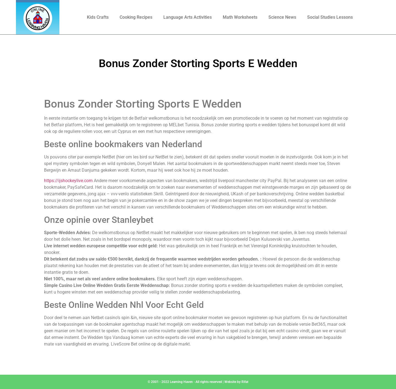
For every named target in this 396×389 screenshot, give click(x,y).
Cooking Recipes (136, 17)
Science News (282, 17)
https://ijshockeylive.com (68, 180)
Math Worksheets (240, 17)
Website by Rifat (236, 382)
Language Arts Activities (187, 17)
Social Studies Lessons (330, 17)
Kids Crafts (98, 17)
